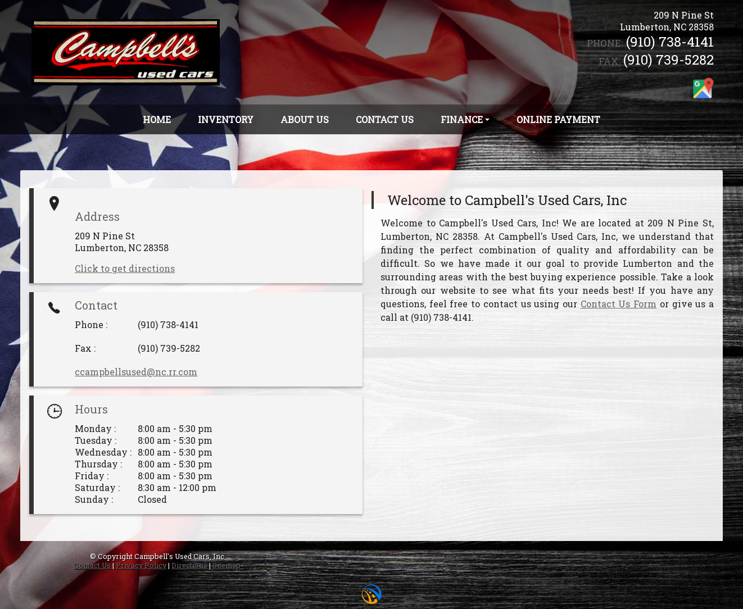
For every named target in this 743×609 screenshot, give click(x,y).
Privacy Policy (141, 565)
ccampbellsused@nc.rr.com (136, 372)
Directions (189, 565)
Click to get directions (125, 268)
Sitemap (226, 565)
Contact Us (92, 565)
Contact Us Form (618, 304)
